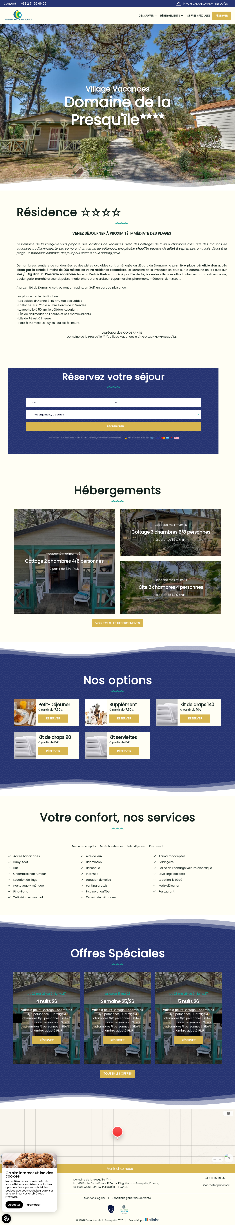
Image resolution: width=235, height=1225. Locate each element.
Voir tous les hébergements (117, 623)
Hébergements (171, 16)
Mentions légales (95, 1198)
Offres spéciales (198, 15)
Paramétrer (33, 1205)
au (116, 402)
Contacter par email (214, 1185)
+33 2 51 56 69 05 (212, 1178)
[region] (29, 1182)
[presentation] (17, 1018)
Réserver (222, 15)
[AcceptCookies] (6, 1218)
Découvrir (148, 16)
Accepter (14, 1205)
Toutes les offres (117, 1073)
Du (34, 402)
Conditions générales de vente (131, 1198)
